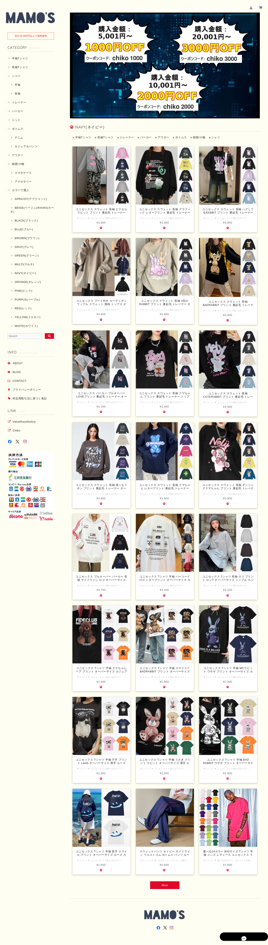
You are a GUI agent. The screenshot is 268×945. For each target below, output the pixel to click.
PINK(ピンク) (23, 290)
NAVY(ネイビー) (25, 273)
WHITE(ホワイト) (26, 326)
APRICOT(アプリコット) (31, 199)
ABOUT (18, 363)
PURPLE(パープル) (27, 299)
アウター (17, 155)
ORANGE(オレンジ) (28, 282)
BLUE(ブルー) (24, 229)
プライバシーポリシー (27, 389)
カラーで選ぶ (20, 190)
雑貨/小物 (18, 164)
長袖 (17, 93)
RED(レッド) (23, 308)
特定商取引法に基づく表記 (30, 398)
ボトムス (17, 128)
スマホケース (23, 172)
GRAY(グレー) (24, 247)
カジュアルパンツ (26, 146)
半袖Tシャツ (20, 58)
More (164, 885)
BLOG (17, 372)
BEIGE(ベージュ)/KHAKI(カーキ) (32, 209)
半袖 (17, 84)
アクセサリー (23, 181)
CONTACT (20, 380)
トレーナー (19, 102)
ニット (16, 120)
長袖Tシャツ (20, 67)
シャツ (16, 76)
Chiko (16, 430)
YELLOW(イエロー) (27, 317)
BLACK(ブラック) (26, 220)
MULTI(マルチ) (24, 264)
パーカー (17, 111)
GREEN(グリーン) (27, 255)
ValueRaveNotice (24, 421)
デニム (19, 137)
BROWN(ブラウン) (27, 238)
